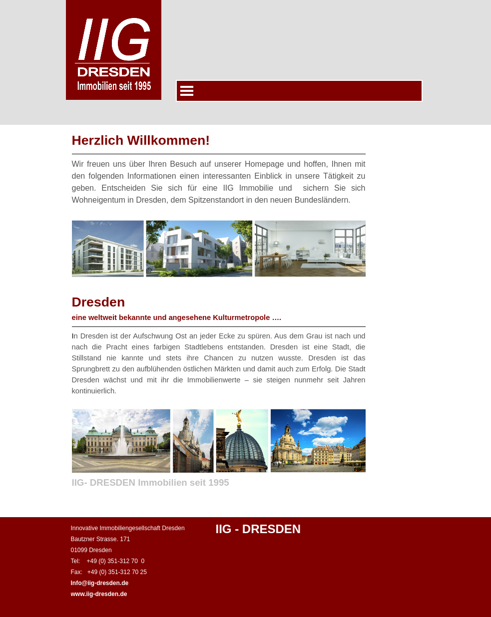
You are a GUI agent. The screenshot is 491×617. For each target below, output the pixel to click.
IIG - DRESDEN (258, 529)
